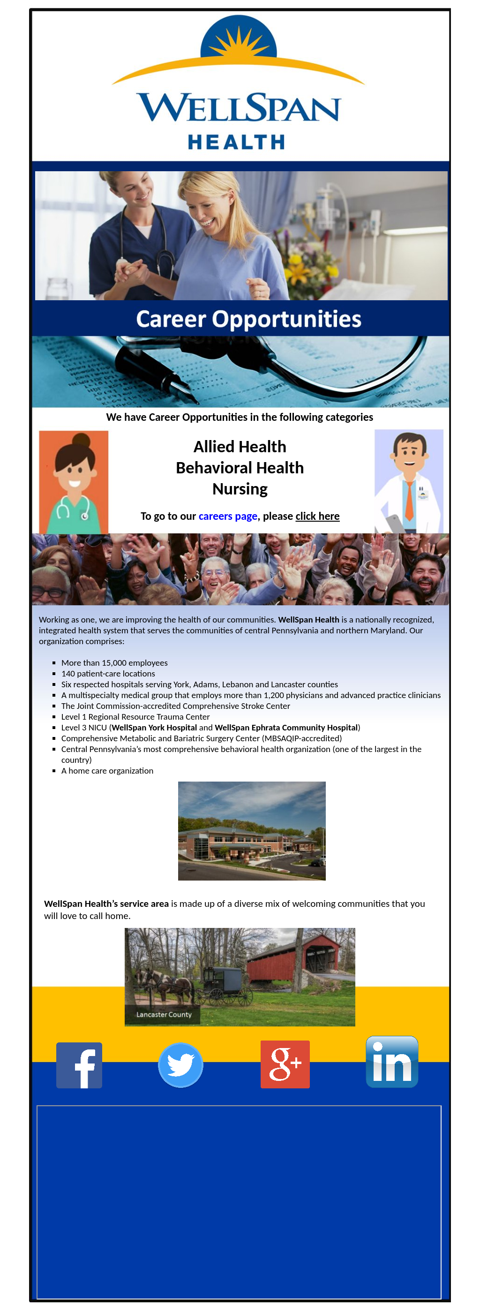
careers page (228, 516)
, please (276, 516)
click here (318, 516)
